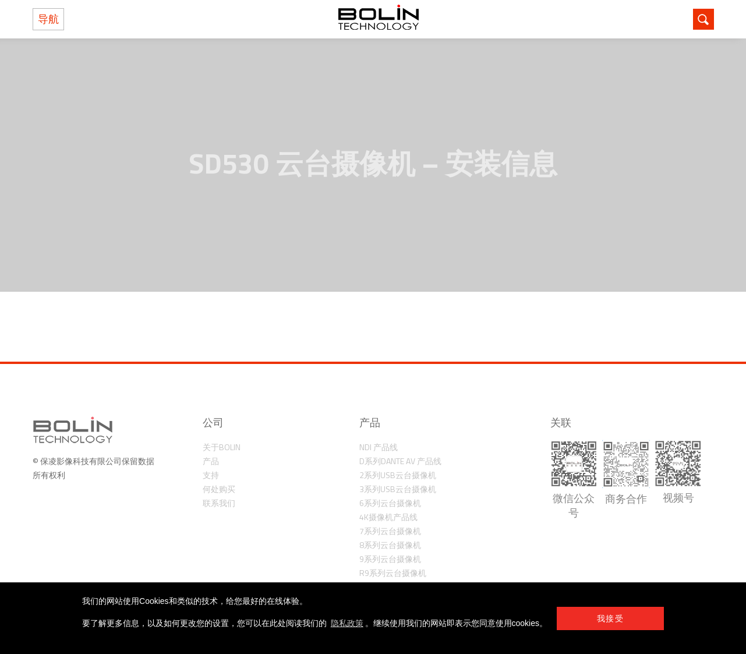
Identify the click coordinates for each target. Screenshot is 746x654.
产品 (211, 461)
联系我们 (219, 503)
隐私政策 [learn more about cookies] (347, 623)
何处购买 (219, 489)
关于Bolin (222, 447)
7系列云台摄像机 (390, 531)
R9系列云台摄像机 (392, 573)
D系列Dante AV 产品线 (400, 461)
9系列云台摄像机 (390, 559)
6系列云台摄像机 (390, 503)
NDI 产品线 (378, 447)
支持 (211, 475)
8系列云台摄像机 (390, 545)
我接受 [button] (610, 618)
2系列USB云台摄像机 (397, 475)
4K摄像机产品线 (388, 517)
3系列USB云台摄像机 (397, 489)
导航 (48, 19)
